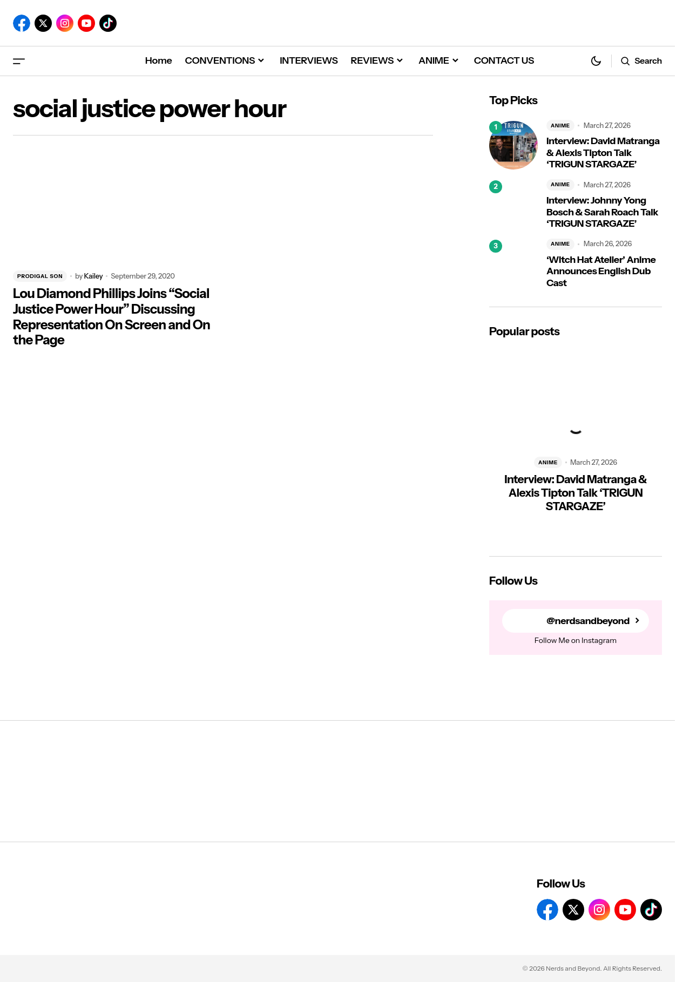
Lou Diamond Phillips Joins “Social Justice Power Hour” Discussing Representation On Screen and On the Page (111, 317)
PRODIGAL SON (40, 276)
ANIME (560, 125)
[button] (19, 61)
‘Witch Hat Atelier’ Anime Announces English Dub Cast (600, 271)
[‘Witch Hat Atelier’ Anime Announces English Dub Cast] (513, 264)
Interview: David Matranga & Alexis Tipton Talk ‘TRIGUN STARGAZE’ (603, 153)
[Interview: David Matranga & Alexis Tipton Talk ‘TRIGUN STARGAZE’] (513, 145)
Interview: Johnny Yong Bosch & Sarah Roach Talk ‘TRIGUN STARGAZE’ (602, 212)
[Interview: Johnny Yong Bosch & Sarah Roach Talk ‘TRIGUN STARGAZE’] (513, 204)
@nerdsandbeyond (588, 621)
